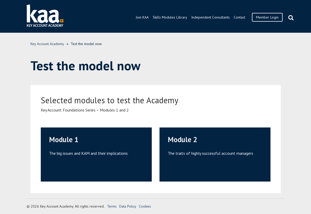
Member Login (267, 17)
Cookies (145, 206)
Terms (112, 206)
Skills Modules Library (170, 17)
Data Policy (127, 206)
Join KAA (142, 17)
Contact (239, 17)
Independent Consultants (210, 17)
